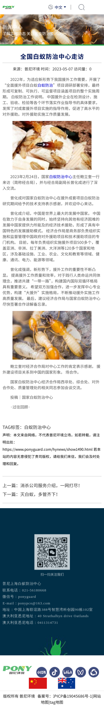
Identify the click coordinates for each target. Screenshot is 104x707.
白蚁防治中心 (60, 176)
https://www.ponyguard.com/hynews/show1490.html (47, 449)
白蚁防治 (45, 85)
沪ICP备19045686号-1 (72, 696)
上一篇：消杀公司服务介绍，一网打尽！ (42, 485)
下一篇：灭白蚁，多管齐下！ (31, 494)
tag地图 (56, 702)
